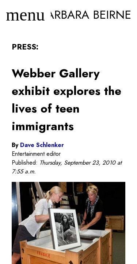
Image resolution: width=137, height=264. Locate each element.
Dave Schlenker (42, 145)
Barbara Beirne (85, 14)
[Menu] (25, 14)
